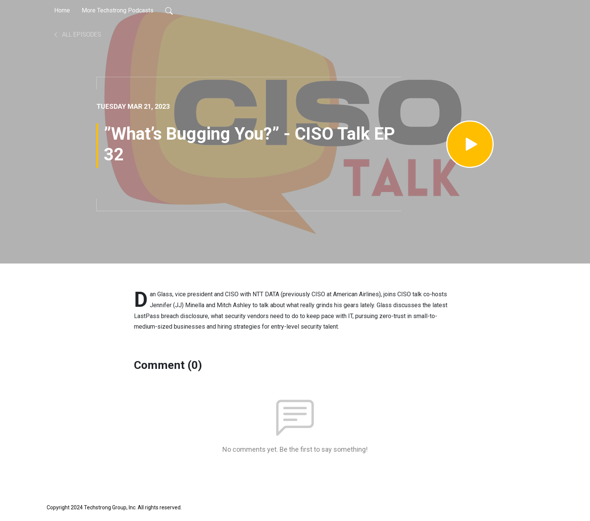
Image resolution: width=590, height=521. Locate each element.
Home (62, 10)
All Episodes (77, 34)
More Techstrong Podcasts (118, 10)
